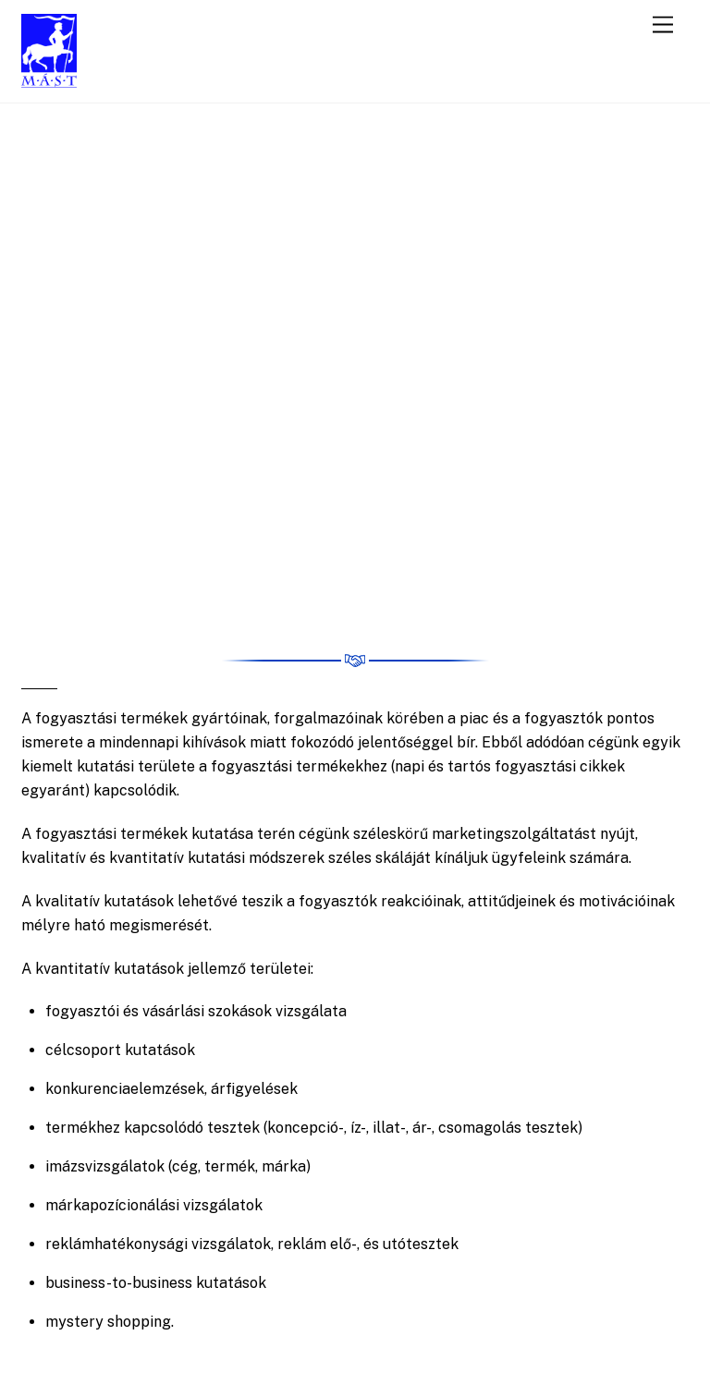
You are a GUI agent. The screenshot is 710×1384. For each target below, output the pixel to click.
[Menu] (662, 25)
